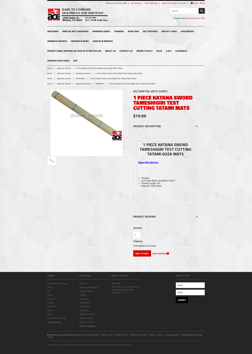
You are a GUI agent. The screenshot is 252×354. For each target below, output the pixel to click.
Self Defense (150, 31)
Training (119, 31)
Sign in (165, 3)
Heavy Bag (133, 31)
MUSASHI (99, 84)
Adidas (50, 287)
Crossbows (187, 31)
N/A (48, 291)
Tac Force (51, 299)
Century (50, 303)
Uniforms (53, 31)
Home (49, 68)
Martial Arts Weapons (75, 31)
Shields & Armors (103, 41)
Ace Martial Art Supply (56, 318)
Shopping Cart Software (107, 345)
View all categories (88, 326)
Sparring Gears (101, 31)
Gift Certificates (151, 3)
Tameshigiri (80, 78)
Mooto (50, 295)
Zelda (49, 314)
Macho (50, 310)
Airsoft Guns (169, 31)
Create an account (178, 3)
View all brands (54, 322)
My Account (136, 3)
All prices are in (196, 18)
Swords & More (80, 41)
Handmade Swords (83, 73)
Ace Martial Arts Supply (57, 283)
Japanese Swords (57, 41)
